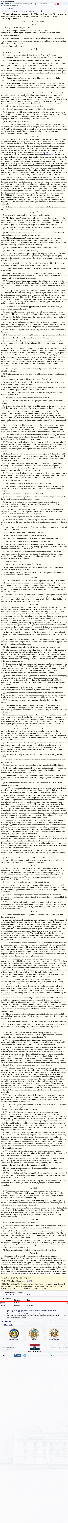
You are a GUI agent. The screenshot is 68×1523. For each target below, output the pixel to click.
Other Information (11, 1321)
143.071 (54, 152)
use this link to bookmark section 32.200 (17, 1295)
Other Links (8, 1325)
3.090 (26, 1314)
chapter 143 (49, 155)
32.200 (2, 1303)
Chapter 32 (11, 8)
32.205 (29, 1281)
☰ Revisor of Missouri (8, 1)
